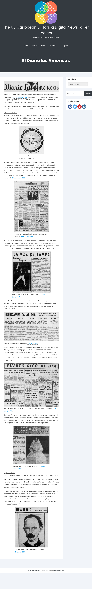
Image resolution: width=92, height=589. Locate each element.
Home (26, 47)
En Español (64, 47)
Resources (52, 47)
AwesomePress (60, 572)
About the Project (38, 47)
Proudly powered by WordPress (37, 572)
